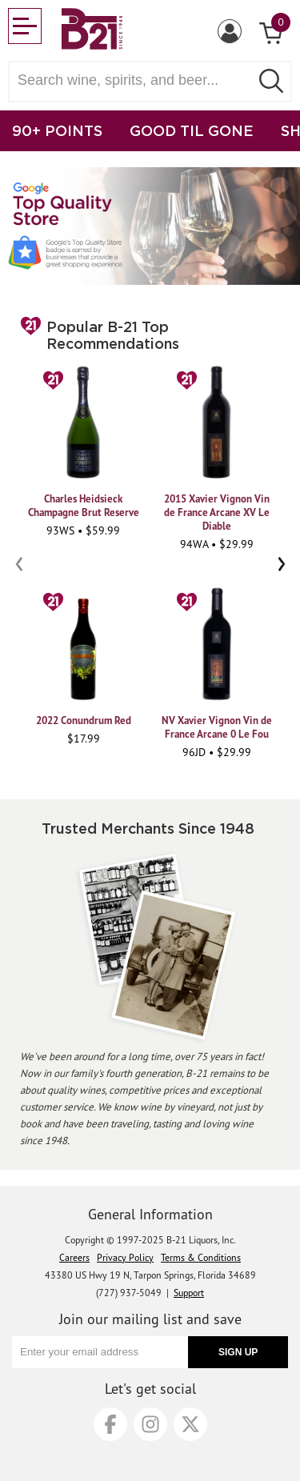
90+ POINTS (57, 130)
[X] (190, 1424)
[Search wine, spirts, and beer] (134, 80)
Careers (74, 1257)
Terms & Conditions (201, 1257)
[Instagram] (150, 1424)
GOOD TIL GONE (192, 130)
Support (189, 1293)
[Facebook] (110, 1424)
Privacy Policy (125, 1257)
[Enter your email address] (100, 1352)
